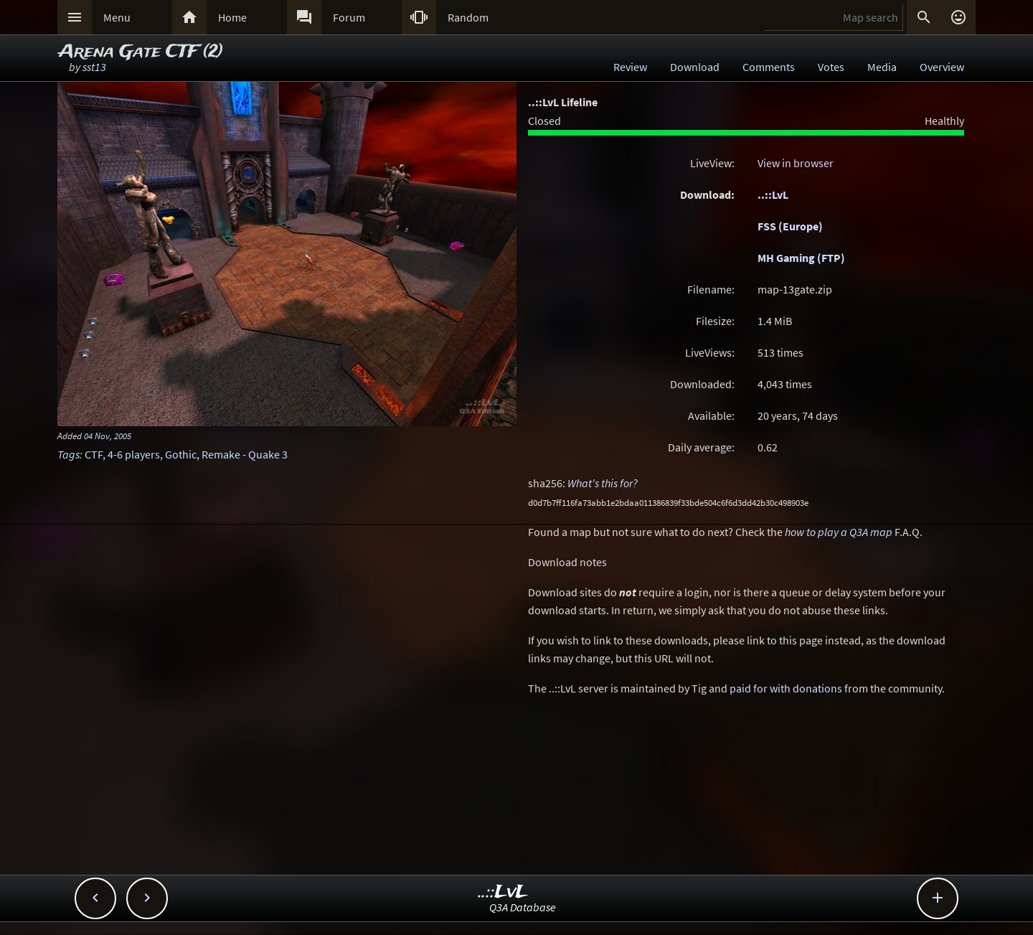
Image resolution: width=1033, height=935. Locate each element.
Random (468, 17)
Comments (768, 67)
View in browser (796, 163)
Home (232, 17)
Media (882, 67)
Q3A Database (522, 907)
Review (630, 67)
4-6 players (134, 454)
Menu (117, 17)
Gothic (181, 454)
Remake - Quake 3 (245, 454)
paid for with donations (786, 688)
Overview (942, 67)
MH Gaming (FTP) (801, 257)
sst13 (94, 67)
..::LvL (773, 194)
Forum (349, 17)
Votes (831, 67)
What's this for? (602, 483)
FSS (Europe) (790, 226)
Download (695, 67)
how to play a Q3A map (838, 532)
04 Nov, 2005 (107, 435)
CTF (94, 454)
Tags (68, 454)
